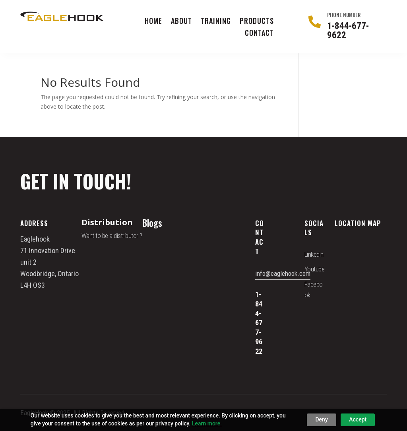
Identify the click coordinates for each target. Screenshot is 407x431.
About (181, 22)
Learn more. (207, 423)
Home (153, 22)
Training (216, 22)
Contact (259, 34)
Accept (357, 419)
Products (257, 22)
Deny (321, 419)
